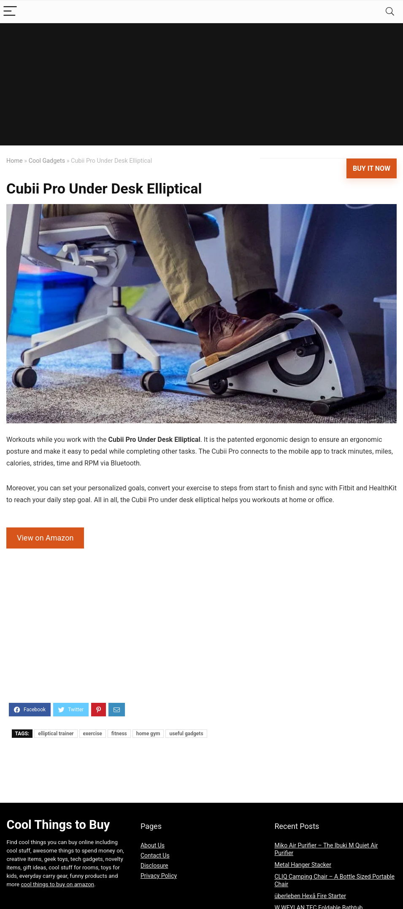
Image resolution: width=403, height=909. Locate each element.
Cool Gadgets (47, 160)
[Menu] (10, 11)
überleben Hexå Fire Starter (310, 896)
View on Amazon (45, 537)
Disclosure (154, 865)
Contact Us (155, 855)
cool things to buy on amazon (57, 884)
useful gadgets (186, 734)
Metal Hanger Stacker (302, 864)
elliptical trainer (55, 734)
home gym (148, 734)
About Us (153, 845)
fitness (119, 734)
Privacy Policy (159, 875)
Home (14, 160)
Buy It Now (371, 168)
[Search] (390, 11)
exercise (92, 734)
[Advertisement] (201, 86)
